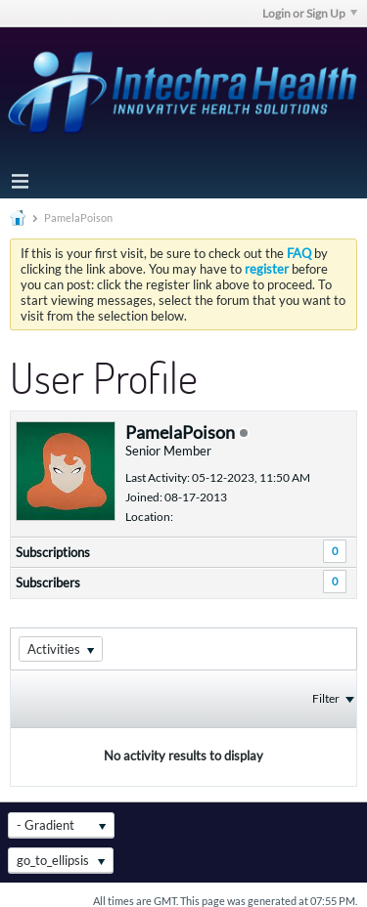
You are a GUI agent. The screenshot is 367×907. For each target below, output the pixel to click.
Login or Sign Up (309, 13)
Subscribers (48, 582)
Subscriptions (53, 552)
